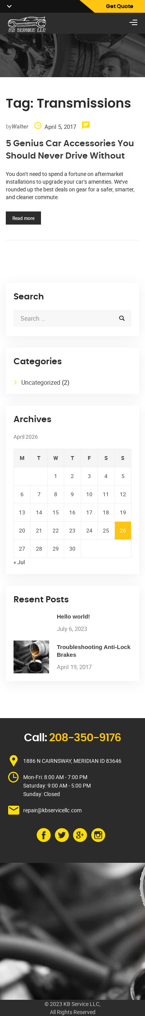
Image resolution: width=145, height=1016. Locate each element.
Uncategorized (40, 382)
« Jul (19, 562)
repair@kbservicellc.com (52, 810)
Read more (23, 218)
